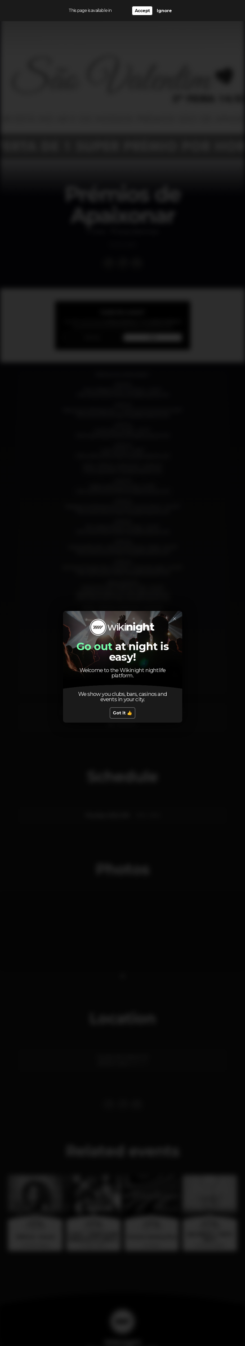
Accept (142, 10)
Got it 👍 (122, 712)
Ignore (164, 10)
